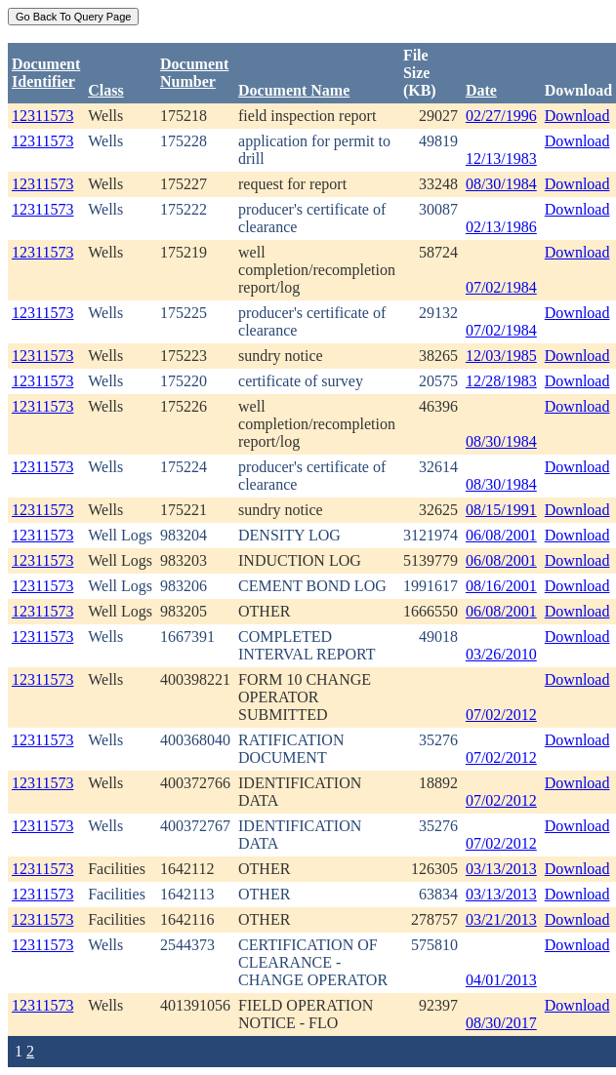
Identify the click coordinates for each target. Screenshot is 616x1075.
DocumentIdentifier (46, 73)
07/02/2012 (501, 714)
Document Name (293, 90)
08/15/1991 (501, 509)
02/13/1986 (501, 227)
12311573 (42, 115)
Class (105, 90)
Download (577, 115)
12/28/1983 (501, 381)
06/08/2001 (501, 535)
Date (481, 90)
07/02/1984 (501, 287)
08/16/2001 (501, 585)
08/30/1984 (501, 184)
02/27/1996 (501, 115)
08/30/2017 (501, 1023)
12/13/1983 (501, 158)
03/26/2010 (501, 654)
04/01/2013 (501, 980)
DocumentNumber (194, 73)
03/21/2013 (501, 919)
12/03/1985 (501, 355)
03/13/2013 (501, 868)
